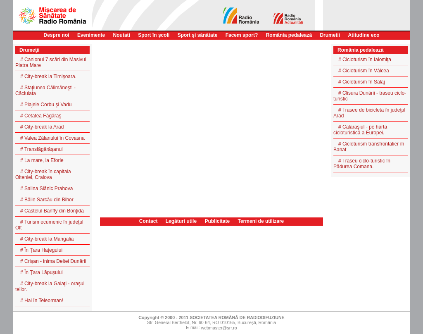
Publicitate (217, 221)
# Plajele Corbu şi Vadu (46, 104)
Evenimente (91, 35)
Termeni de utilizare (261, 221)
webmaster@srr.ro (219, 328)
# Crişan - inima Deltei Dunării (53, 261)
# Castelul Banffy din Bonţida (52, 211)
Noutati (121, 35)
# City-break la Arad (42, 127)
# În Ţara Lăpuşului (41, 272)
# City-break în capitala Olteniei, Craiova (43, 174)
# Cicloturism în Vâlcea (363, 71)
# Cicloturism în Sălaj (361, 82)
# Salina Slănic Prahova (46, 188)
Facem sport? (242, 35)
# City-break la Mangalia (47, 239)
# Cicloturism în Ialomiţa (364, 59)
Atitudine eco (363, 35)
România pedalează (289, 35)
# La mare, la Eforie (42, 160)
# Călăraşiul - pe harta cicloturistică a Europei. (360, 130)
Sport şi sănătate (198, 35)
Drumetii (330, 35)
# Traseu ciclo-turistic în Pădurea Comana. (361, 163)
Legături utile (181, 221)
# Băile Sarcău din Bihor (47, 200)
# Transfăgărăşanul (41, 149)
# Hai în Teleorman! (41, 300)
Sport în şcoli (153, 35)
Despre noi (56, 35)
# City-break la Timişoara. (48, 76)
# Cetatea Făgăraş (40, 116)
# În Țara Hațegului (41, 250)
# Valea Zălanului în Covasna (52, 138)
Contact (148, 221)
